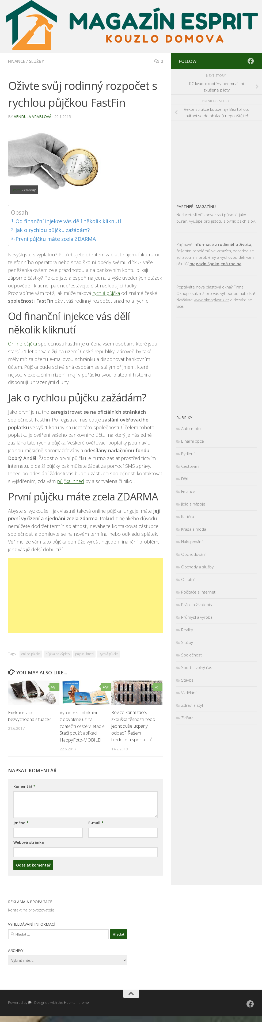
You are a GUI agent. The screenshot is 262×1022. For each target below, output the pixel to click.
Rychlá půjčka (108, 653)
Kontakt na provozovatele (31, 915)
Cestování (190, 466)
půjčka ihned (71, 480)
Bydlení (187, 453)
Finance (16, 61)
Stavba (187, 680)
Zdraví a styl (192, 705)
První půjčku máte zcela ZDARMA (57, 237)
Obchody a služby (197, 566)
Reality (187, 629)
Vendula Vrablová (33, 116)
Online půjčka (23, 342)
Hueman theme (76, 1008)
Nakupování (191, 541)
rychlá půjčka (106, 292)
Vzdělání (188, 692)
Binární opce (192, 441)
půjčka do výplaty (57, 653)
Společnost (191, 655)
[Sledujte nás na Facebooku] (251, 61)
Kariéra (187, 516)
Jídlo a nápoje (193, 504)
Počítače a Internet (198, 592)
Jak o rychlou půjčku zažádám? (54, 229)
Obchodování (193, 554)
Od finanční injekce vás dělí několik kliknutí (70, 220)
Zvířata (187, 717)
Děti (184, 478)
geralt (17, 189)
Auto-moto (191, 428)
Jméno (21, 828)
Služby (36, 61)
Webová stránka (28, 847)
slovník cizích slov (239, 221)
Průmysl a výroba (196, 617)
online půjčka (30, 653)
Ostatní (188, 579)
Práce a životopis (196, 604)
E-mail (96, 828)
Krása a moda (193, 529)
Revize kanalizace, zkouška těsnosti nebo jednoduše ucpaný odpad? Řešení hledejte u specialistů (133, 725)
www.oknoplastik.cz (211, 299)
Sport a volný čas (196, 667)
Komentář (24, 792)
